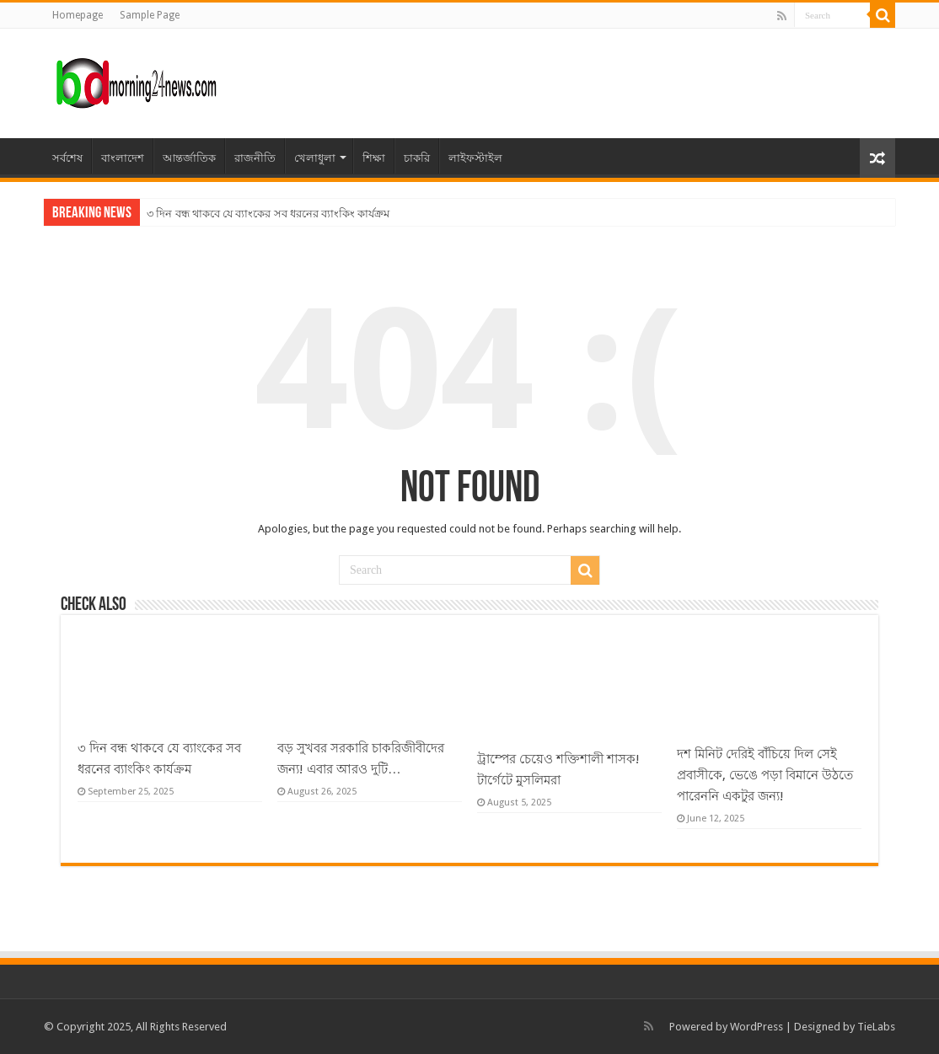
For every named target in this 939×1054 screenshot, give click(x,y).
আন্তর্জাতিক (189, 158)
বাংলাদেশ (122, 158)
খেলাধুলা (314, 158)
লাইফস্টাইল (475, 158)
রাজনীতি (255, 158)
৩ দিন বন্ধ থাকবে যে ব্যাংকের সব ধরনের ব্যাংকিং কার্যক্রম (268, 213)
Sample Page (150, 15)
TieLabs (876, 1026)
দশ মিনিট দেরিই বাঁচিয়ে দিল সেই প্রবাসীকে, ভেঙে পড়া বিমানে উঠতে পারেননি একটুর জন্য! (765, 775)
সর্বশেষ (67, 158)
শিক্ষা (373, 158)
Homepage (77, 15)
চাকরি (417, 158)
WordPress (756, 1026)
